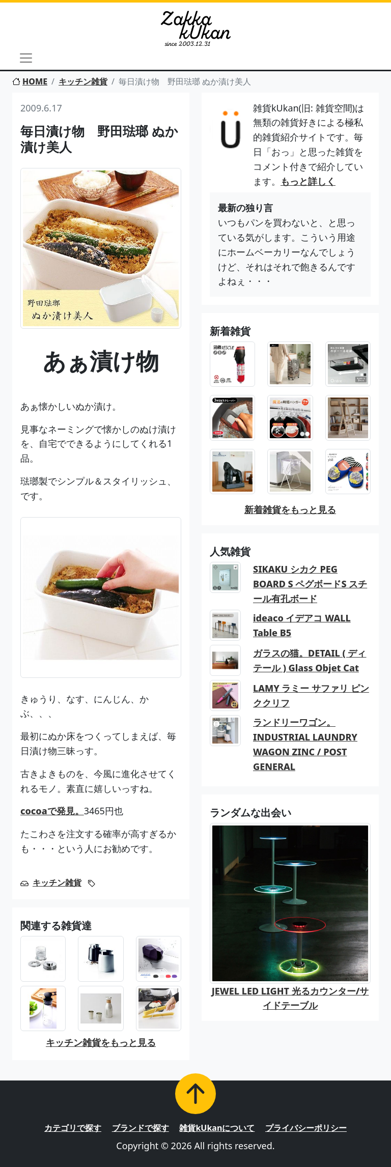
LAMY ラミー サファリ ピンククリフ (311, 695)
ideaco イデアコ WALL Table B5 (302, 625)
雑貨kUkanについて (217, 1127)
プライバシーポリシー (306, 1127)
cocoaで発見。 (52, 811)
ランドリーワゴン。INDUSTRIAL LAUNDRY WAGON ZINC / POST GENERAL (305, 744)
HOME (29, 81)
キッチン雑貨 (83, 81)
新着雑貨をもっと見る (290, 509)
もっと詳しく (308, 181)
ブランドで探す (140, 1127)
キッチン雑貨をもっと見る (101, 1042)
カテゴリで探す (72, 1127)
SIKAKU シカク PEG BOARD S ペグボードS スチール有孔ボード (310, 584)
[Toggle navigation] (26, 58)
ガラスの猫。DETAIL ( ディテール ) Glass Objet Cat (310, 660)
